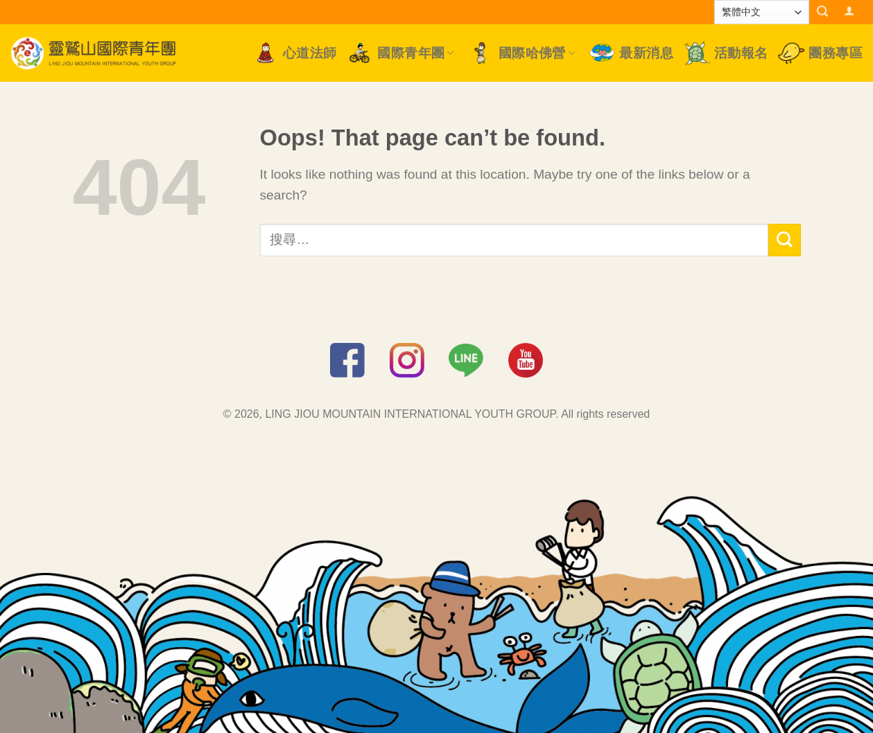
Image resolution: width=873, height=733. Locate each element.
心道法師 (294, 53)
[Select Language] (761, 12)
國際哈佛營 (521, 53)
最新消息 (630, 53)
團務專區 (820, 53)
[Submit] (784, 240)
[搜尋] (822, 11)
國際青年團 (400, 53)
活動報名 (725, 52)
